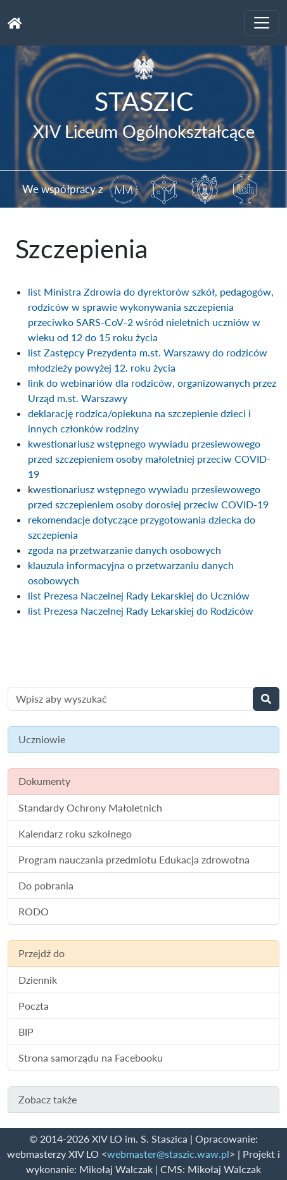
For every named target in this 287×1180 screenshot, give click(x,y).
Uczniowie (41, 739)
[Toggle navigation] (261, 22)
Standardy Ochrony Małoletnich (90, 807)
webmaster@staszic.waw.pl (168, 1154)
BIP (26, 1032)
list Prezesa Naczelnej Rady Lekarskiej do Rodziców (140, 611)
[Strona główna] (15, 22)
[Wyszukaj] (266, 699)
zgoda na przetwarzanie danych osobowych (124, 550)
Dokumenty (44, 781)
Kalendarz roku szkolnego (75, 833)
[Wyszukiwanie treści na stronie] (130, 699)
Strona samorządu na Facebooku (90, 1057)
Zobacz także (47, 1099)
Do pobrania (45, 885)
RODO (33, 911)
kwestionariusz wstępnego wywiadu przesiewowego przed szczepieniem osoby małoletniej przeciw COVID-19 (149, 458)
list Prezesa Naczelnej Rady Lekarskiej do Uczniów (139, 595)
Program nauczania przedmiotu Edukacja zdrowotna (134, 859)
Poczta (33, 1006)
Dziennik (37, 980)
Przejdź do (41, 953)
